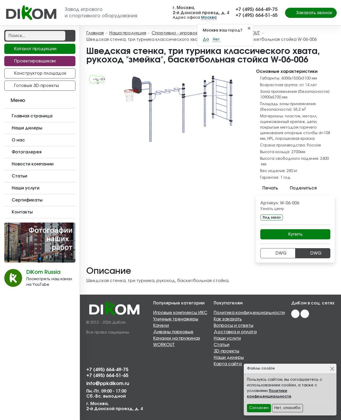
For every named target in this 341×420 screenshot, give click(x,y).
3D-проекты (226, 351)
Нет (216, 39)
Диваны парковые (173, 332)
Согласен (259, 408)
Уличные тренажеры (175, 319)
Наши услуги (227, 338)
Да (206, 39)
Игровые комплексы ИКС (180, 313)
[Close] (332, 368)
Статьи (221, 345)
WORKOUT (164, 345)
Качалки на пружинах (176, 338)
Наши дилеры (229, 357)
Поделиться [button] (299, 188)
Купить (295, 234)
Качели (161, 325)
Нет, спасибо (287, 408)
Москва (209, 17)
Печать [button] (267, 188)
